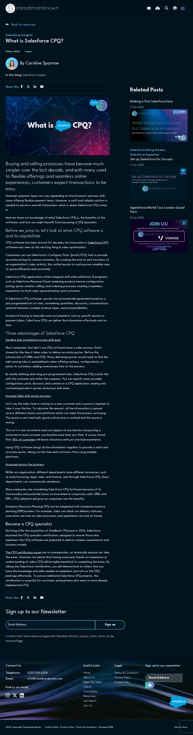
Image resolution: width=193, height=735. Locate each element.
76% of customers (24, 439)
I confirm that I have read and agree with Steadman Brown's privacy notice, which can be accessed (60, 639)
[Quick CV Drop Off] (157, 8)
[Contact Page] (149, 8)
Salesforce (29, 75)
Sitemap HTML (106, 727)
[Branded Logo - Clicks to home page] (32, 8)
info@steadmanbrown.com (45, 678)
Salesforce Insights (19, 35)
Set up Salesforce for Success (151, 159)
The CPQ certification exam (23, 552)
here (20, 641)
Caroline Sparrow (42, 63)
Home (86, 673)
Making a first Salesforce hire (151, 101)
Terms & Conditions (126, 673)
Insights (41, 75)
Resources (89, 696)
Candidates (90, 691)
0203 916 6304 (37, 673)
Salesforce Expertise (144, 154)
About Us (89, 677)
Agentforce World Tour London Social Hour (157, 210)
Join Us (87, 705)
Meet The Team (92, 682)
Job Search (90, 701)
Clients (87, 687)
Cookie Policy (122, 682)
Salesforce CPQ (98, 242)
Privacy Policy (122, 677)
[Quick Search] (166, 8)
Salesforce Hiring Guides (147, 150)
